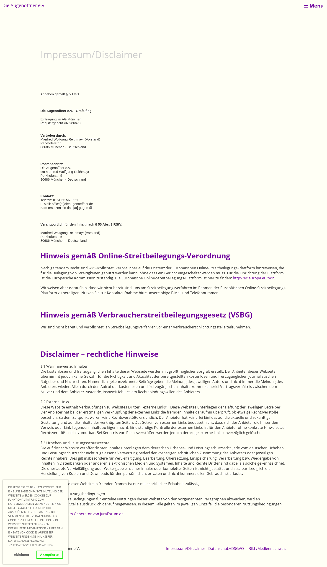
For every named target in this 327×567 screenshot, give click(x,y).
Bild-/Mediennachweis (267, 548)
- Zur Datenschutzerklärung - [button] (31, 545)
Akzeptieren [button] (49, 554)
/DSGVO (237, 548)
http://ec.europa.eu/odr (253, 278)
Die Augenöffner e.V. (24, 5)
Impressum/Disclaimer (185, 548)
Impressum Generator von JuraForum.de (88, 513)
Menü (314, 5)
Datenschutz (219, 548)
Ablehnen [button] (21, 554)
